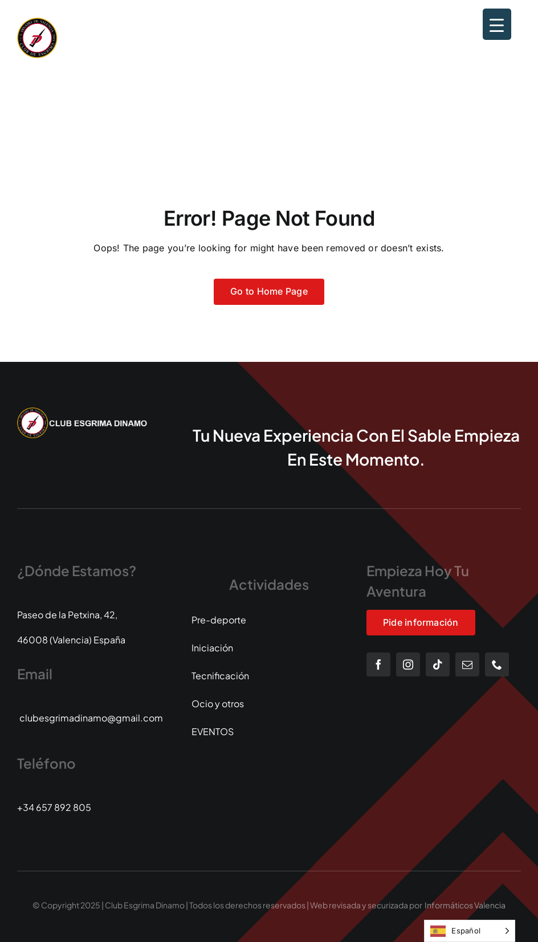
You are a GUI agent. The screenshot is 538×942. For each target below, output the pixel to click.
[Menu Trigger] (497, 24)
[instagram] (408, 664)
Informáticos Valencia (465, 905)
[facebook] (378, 664)
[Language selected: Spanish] (469, 931)
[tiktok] (438, 664)
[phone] (497, 664)
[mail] (467, 664)
